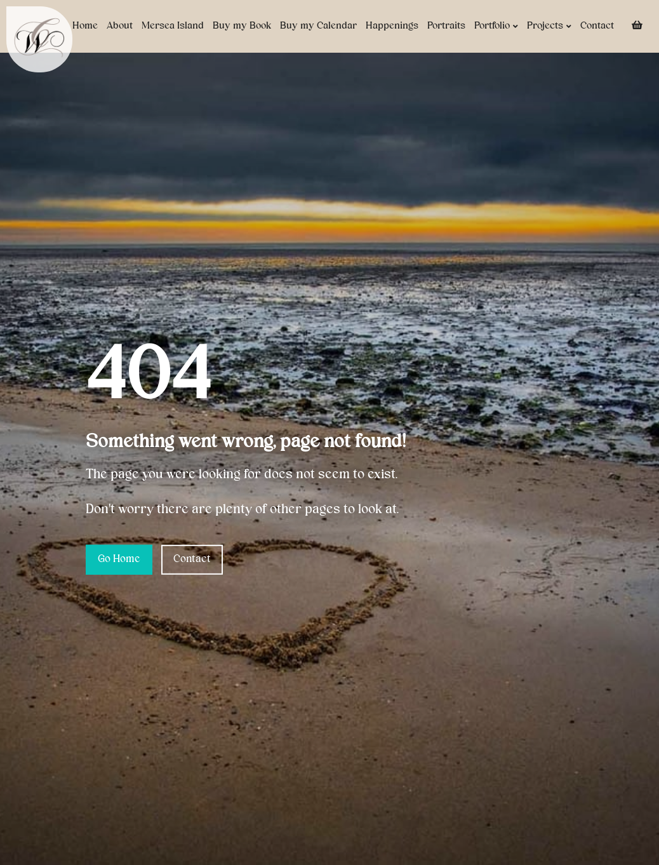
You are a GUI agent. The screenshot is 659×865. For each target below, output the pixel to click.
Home (85, 26)
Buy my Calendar (318, 26)
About (120, 26)
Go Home (119, 559)
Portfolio (496, 26)
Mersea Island (173, 26)
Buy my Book (242, 26)
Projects (549, 26)
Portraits (446, 26)
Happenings (392, 26)
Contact (597, 26)
